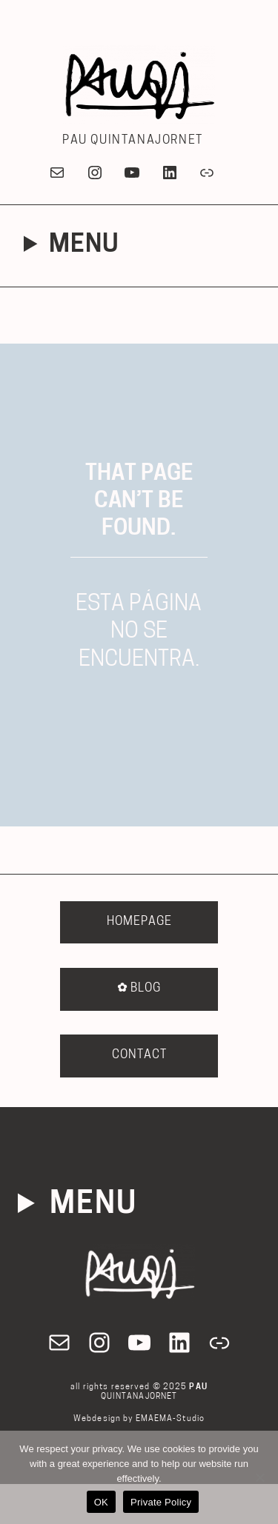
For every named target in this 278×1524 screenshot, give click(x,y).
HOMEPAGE (139, 922)
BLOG (139, 989)
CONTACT (139, 1055)
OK (101, 1502)
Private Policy (160, 1502)
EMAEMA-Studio (170, 1419)
